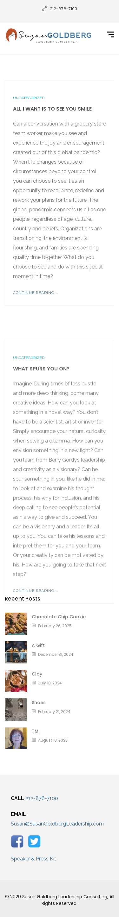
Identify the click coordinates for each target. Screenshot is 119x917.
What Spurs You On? (41, 415)
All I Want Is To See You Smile (52, 108)
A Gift (38, 645)
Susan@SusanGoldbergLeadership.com (57, 824)
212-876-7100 (41, 798)
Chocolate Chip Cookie (59, 617)
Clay (37, 674)
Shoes (39, 702)
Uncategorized (28, 98)
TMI (36, 731)
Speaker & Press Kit (33, 859)
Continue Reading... (35, 292)
